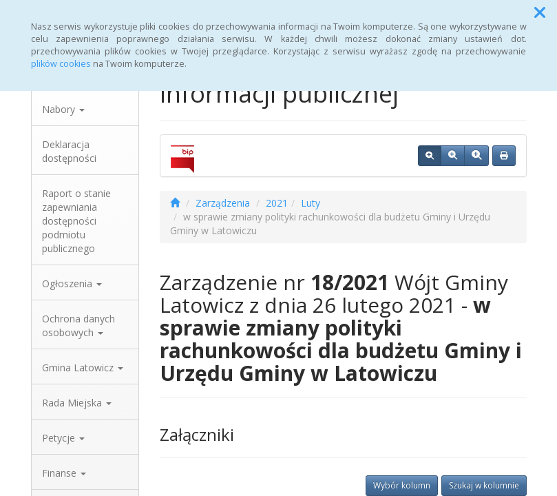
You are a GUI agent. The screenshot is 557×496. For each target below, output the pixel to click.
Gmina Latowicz (82, 367)
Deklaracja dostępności (69, 151)
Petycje (63, 437)
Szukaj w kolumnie (484, 485)
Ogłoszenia (72, 283)
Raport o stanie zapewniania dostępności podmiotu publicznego (76, 221)
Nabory (63, 109)
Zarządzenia (223, 202)
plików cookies (61, 64)
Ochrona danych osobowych (78, 325)
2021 (277, 202)
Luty (310, 202)
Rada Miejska (77, 402)
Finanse (64, 472)
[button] (540, 12)
